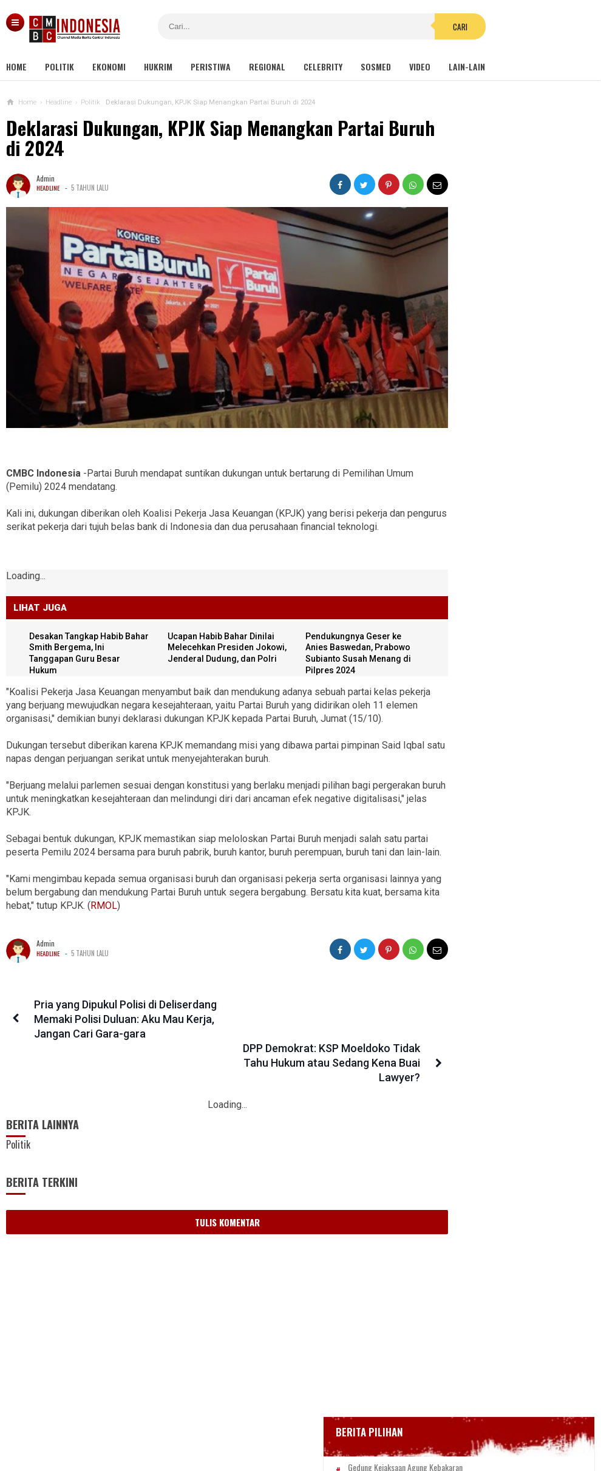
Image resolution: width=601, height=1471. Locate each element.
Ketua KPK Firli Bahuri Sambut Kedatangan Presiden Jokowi (484, 810)
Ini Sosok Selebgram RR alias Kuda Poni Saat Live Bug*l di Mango (491, 915)
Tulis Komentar (206, 1213)
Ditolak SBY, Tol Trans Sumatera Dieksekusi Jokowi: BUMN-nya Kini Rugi (490, 1086)
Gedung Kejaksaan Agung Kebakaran (495, 350)
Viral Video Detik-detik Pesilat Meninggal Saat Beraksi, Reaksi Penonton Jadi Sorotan (486, 863)
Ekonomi (109, 66)
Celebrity (323, 66)
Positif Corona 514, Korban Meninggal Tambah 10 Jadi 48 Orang (497, 468)
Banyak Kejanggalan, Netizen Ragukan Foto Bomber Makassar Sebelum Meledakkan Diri (516, 641)
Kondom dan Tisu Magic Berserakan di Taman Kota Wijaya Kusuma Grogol (493, 1145)
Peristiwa (211, 66)
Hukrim (158, 66)
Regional (267, 66)
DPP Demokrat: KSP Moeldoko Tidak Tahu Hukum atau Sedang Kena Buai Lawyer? (304, 1039)
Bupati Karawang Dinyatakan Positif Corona (507, 440)
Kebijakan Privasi (357, 1421)
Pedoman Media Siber (263, 1421)
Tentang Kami (178, 1421)
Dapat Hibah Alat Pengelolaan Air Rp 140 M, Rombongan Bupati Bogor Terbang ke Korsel (493, 969)
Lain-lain (467, 66)
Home (16, 66)
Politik (59, 66)
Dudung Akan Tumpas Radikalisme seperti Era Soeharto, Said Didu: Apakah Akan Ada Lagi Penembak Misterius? (508, 698)
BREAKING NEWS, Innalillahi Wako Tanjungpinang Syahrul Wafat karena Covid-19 (507, 384)
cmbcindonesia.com (298, 1441)
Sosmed (376, 66)
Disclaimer (429, 1421)
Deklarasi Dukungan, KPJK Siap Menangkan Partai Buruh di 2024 (195, 138)
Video (419, 66)
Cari (390, 27)
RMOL (200, 925)
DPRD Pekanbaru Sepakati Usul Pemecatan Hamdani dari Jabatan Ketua (490, 756)
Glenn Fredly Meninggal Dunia (484, 417)
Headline (48, 187)
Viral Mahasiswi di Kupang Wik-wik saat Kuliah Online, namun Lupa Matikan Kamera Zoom (491, 1027)
